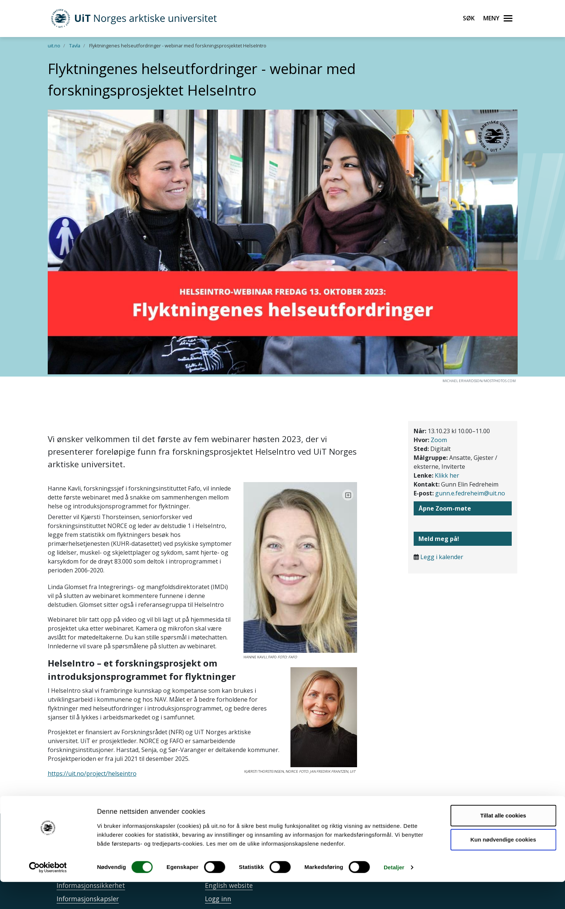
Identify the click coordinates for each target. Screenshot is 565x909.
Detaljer (394, 894)
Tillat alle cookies (503, 842)
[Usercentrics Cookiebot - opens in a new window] (48, 894)
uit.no (54, 45)
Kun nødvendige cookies (503, 866)
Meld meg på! (438, 539)
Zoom (439, 440)
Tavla (74, 45)
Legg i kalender (441, 557)
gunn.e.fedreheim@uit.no (470, 493)
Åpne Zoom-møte (444, 508)
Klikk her (447, 475)
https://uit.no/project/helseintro (92, 756)
